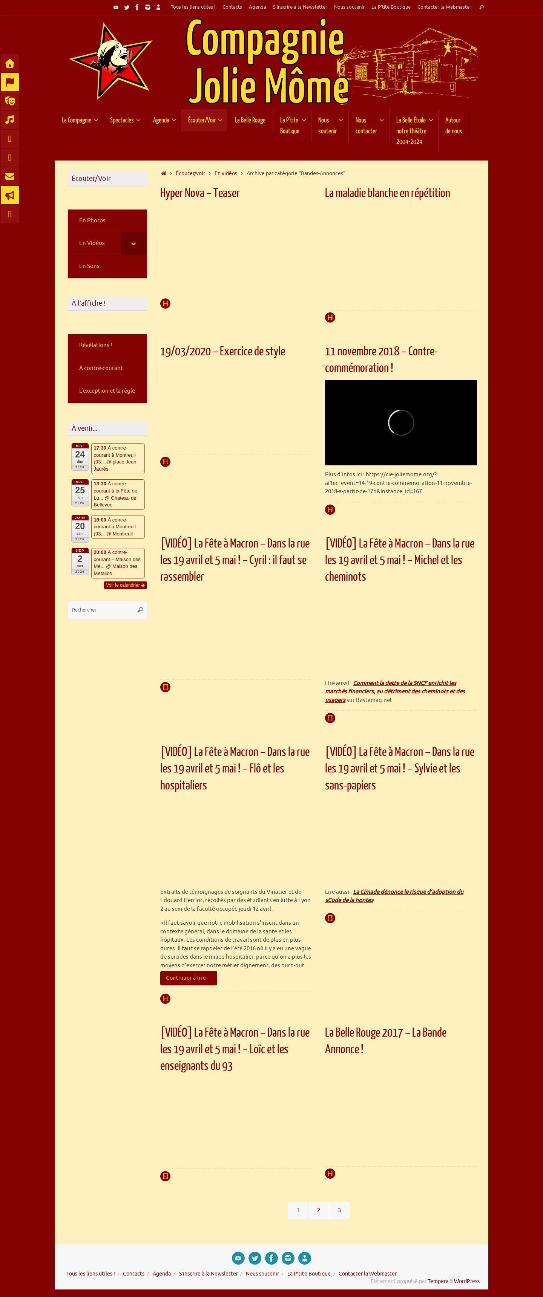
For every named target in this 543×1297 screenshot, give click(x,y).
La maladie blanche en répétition (387, 193)
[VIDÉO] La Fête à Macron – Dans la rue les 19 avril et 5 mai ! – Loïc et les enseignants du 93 (235, 1049)
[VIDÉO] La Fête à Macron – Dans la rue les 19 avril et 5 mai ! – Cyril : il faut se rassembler (235, 560)
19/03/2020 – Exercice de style (222, 351)
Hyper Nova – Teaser (200, 193)
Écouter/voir (190, 173)
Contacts (232, 7)
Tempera (438, 1281)
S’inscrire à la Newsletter (300, 7)
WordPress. (467, 1281)
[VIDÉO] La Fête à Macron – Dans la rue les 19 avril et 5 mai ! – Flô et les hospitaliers (235, 768)
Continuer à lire (190, 978)
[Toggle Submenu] (134, 243)
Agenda (257, 7)
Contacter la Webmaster (444, 7)
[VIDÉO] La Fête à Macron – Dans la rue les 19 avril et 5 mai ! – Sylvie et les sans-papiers (399, 768)
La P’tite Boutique (391, 7)
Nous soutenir (349, 7)
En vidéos (226, 173)
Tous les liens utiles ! (193, 7)
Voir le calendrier (125, 585)
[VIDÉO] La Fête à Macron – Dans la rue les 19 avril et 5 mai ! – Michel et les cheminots (399, 560)
